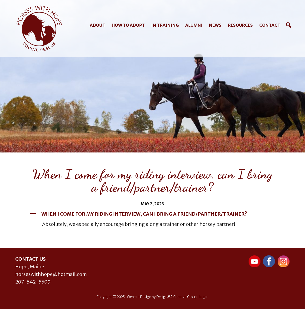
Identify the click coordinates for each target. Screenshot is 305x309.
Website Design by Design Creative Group (162, 297)
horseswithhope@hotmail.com (51, 274)
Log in (203, 297)
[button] (152, 214)
